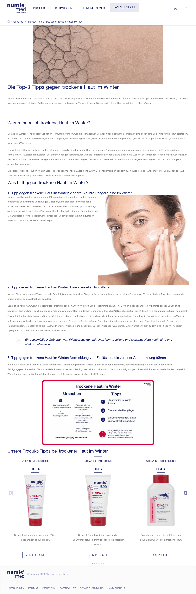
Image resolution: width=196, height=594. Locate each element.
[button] (186, 8)
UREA (35, 469)
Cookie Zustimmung (91, 588)
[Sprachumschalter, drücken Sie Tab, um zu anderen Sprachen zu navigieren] (177, 8)
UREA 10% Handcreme (98, 460)
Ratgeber (31, 22)
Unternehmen (15, 588)
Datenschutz (68, 588)
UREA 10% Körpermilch (161, 460)
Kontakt (33, 588)
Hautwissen (18, 22)
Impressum (49, 588)
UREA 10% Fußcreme (35, 460)
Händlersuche (116, 588)
